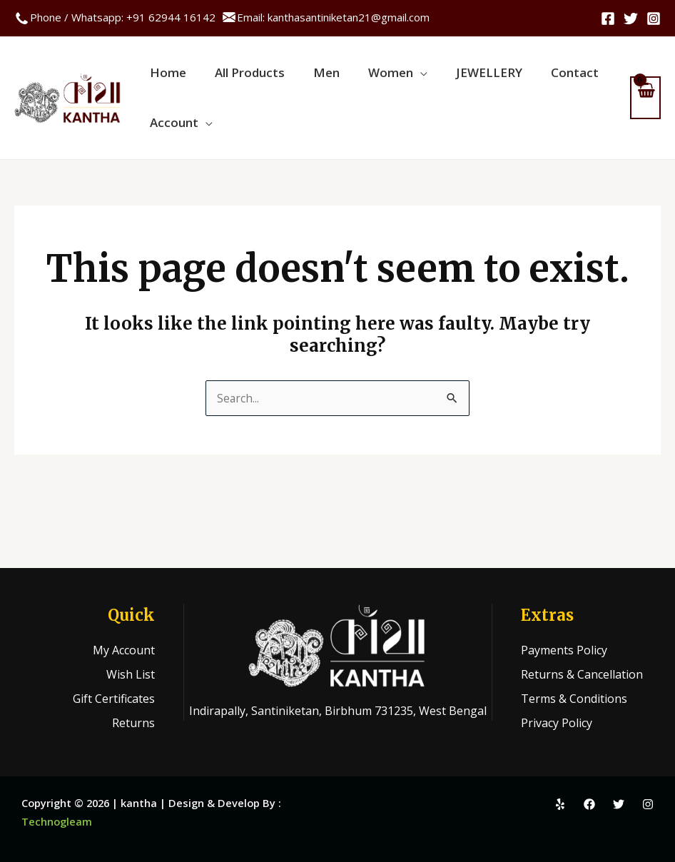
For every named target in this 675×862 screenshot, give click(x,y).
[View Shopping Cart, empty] (645, 108)
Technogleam (56, 821)
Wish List (130, 674)
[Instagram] (653, 18)
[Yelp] (560, 804)
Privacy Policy (556, 723)
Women (365, 79)
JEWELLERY (457, 79)
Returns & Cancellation (582, 674)
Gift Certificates (114, 698)
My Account (124, 650)
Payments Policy (564, 650)
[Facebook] (608, 18)
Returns (133, 723)
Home (164, 79)
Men (308, 79)
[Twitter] (631, 18)
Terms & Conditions (574, 698)
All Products (239, 79)
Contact (535, 79)
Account (170, 140)
